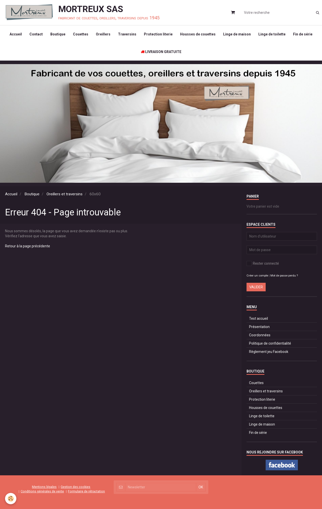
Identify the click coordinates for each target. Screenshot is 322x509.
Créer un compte (257, 275)
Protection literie (158, 34)
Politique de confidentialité (270, 343)
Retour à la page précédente (27, 246)
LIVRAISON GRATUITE (161, 52)
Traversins (127, 34)
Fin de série (302, 34)
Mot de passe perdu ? (284, 275)
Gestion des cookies (75, 487)
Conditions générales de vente (42, 491)
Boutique (57, 34)
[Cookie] (10, 498)
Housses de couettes (198, 34)
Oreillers (103, 34)
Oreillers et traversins (65, 194)
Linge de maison (237, 34)
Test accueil (258, 318)
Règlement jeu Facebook (268, 352)
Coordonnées (259, 335)
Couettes (80, 34)
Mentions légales (44, 487)
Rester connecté (263, 263)
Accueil (16, 34)
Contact (36, 34)
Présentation (259, 327)
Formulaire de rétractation (86, 491)
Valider (256, 287)
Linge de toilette (272, 34)
